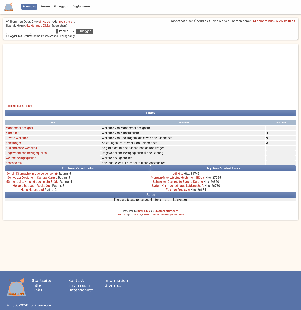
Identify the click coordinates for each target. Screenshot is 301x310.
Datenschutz (80, 290)
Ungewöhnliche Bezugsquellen (26, 153)
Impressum (79, 285)
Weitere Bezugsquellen (21, 158)
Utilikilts (177, 173)
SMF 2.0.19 (122, 215)
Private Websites (17, 138)
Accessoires (14, 163)
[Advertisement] (150, 71)
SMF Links (144, 210)
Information (116, 280)
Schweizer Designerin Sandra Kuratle (32, 177)
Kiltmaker (12, 133)
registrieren (66, 21)
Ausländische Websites (21, 148)
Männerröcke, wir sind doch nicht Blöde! (32, 181)
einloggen (45, 21)
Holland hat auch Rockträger (32, 185)
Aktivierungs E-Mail (38, 25)
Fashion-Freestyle (178, 190)
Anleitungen (14, 143)
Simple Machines (150, 215)
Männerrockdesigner (19, 128)
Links (37, 290)
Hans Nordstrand (32, 190)
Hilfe (36, 285)
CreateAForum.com (166, 210)
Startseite (41, 280)
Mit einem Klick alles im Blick (274, 21)
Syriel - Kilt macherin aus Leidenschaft (32, 173)
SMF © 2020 (135, 215)
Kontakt (76, 280)
